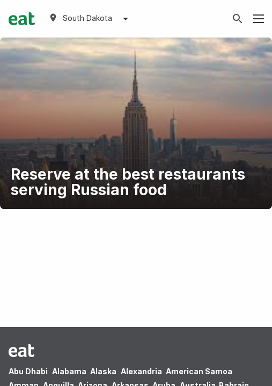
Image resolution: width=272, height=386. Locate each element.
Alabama (69, 371)
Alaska (103, 371)
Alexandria (141, 371)
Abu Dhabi (28, 371)
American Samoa (199, 371)
